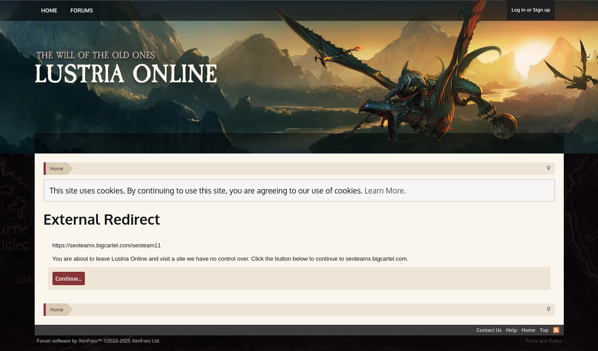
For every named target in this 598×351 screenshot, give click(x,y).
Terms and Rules (543, 340)
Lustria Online (129, 68)
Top (544, 330)
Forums (81, 10)
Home (49, 10)
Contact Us (489, 330)
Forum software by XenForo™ (99, 340)
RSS (556, 330)
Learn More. (385, 190)
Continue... (69, 278)
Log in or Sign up (530, 10)
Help (511, 330)
